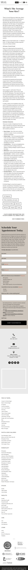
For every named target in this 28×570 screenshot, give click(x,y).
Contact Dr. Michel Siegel (6, 401)
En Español (3, 404)
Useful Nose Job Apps (5, 416)
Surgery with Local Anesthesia (7, 418)
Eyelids (2, 488)
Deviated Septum (8, 171)
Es (22, 2)
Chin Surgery (6, 282)
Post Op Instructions (5, 426)
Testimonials (3, 423)
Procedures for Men (8, 203)
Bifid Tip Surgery (4, 480)
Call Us (16, 2)
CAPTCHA (3, 318)
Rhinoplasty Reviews (5, 421)
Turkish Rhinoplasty (5, 476)
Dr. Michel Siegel (6, 184)
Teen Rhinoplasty (4, 468)
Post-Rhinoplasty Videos (6, 435)
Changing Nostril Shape (6, 459)
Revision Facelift (4, 507)
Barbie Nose (3, 478)
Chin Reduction (4, 524)
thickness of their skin (9, 62)
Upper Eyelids (4, 490)
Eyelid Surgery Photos (5, 442)
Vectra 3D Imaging (5, 414)
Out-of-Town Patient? (5, 408)
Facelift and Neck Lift (7, 279)
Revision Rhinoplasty (5, 469)
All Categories (7, 196)
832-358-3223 (6, 249)
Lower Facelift (4, 510)
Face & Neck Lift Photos (6, 440)
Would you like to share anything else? (10, 293)
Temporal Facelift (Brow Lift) (7, 503)
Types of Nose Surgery (6, 413)
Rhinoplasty (5, 277)
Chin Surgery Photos (5, 444)
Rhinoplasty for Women (6, 462)
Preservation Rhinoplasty (6, 452)
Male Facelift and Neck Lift (6, 508)
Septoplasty (3, 473)
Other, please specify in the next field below (12, 284)
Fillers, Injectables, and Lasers (11, 200)
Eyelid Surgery (6, 281)
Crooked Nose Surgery (5, 461)
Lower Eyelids (4, 492)
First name (3, 253)
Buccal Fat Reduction (5, 534)
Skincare (6, 207)
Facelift (2, 498)
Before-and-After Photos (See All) (8, 437)
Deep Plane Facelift (5, 500)
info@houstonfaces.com (13, 348)
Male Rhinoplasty (4, 464)
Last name (3, 258)
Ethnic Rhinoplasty (5, 454)
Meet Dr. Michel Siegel (5, 402)
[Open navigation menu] (26, 2)
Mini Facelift (3, 505)
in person (5, 290)
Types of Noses (4, 411)
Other (2, 530)
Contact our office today (17, 190)
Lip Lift (2, 532)
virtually (4, 289)
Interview (3, 425)
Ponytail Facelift (4, 501)
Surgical (12, 207)
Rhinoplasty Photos (5, 438)
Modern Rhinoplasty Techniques (7, 481)
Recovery (18, 203)
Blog (2, 419)
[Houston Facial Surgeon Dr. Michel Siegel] (4, 2)
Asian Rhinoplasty (5, 466)
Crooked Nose (7, 144)
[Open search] (20, 2)
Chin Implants (4, 522)
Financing (3, 409)
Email (4, 264)
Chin (2, 520)
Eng (24, 2)
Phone (5, 270)
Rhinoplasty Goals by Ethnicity (7, 457)
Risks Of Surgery (4, 428)
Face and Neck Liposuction (6, 513)
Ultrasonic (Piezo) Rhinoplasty (7, 456)
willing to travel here (12, 187)
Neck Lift (3, 512)
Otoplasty (3, 535)
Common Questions (5, 406)
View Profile (7, 550)
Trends (18, 207)
